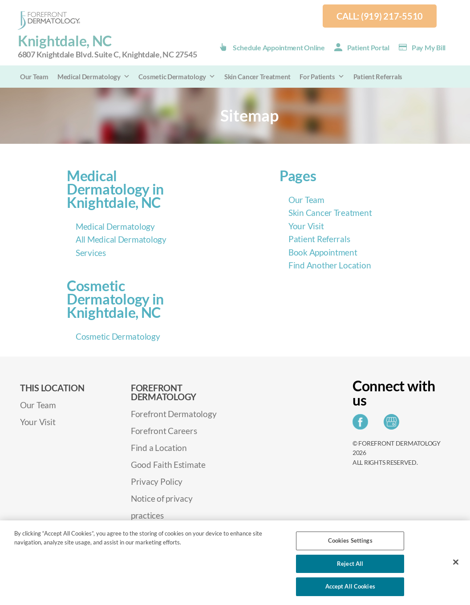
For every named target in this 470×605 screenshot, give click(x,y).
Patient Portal (368, 47)
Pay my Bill (429, 47)
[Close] (456, 562)
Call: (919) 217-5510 (379, 16)
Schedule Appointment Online (279, 47)
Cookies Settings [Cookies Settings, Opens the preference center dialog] (350, 540)
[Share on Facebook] (362, 424)
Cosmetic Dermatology (176, 77)
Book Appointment (322, 252)
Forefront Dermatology (173, 414)
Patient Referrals (377, 77)
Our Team (34, 77)
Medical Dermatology (93, 77)
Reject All (350, 563)
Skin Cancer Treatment (257, 77)
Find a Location (159, 448)
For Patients (322, 77)
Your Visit (306, 226)
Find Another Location (329, 265)
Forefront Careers (164, 431)
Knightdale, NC (107, 46)
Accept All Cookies (350, 586)
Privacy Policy (156, 481)
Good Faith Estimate (168, 464)
